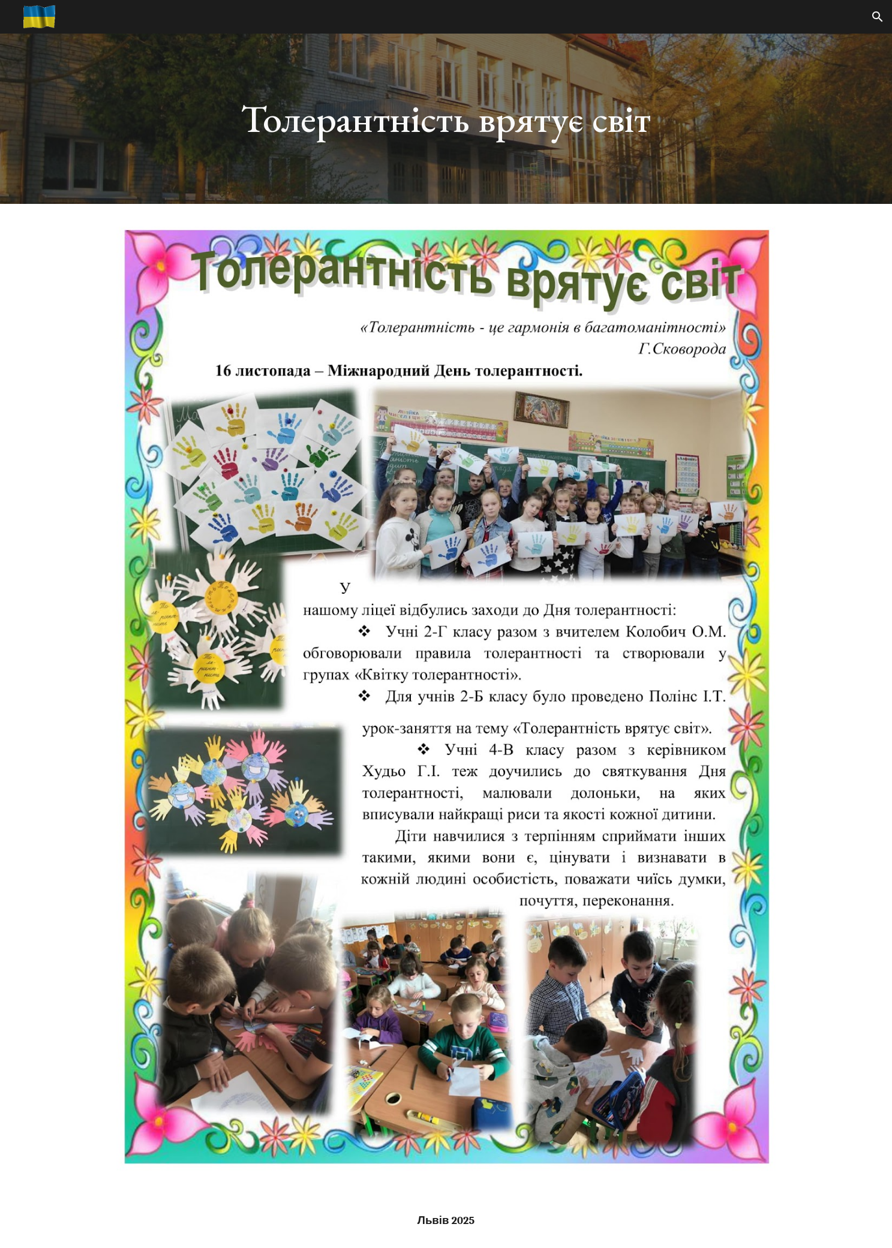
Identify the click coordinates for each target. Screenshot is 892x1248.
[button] (877, 16)
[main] (446, 119)
